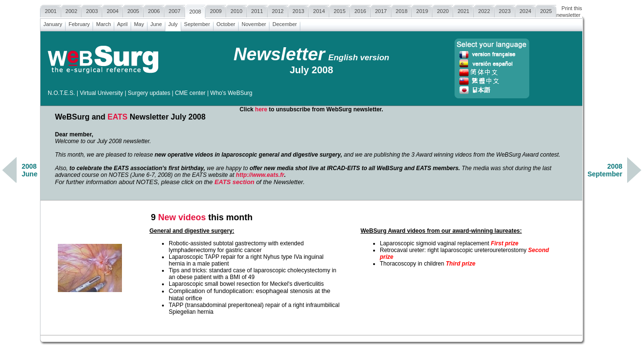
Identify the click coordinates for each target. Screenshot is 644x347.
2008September (605, 170)
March (103, 23)
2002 (71, 10)
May (139, 23)
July (173, 23)
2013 (298, 10)
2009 (215, 10)
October (226, 23)
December (284, 23)
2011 (257, 10)
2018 (401, 10)
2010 (236, 10)
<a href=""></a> (311, 185)
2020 (442, 10)
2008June (30, 170)
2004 (112, 10)
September (197, 23)
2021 (463, 10)
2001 (50, 10)
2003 (91, 10)
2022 (484, 10)
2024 (525, 10)
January (52, 23)
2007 (174, 10)
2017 (381, 10)
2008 (195, 10)
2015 (339, 10)
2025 (546, 10)
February (79, 23)
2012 (278, 10)
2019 (422, 10)
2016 (360, 10)
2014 (319, 10)
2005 (133, 10)
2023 (505, 10)
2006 (154, 10)
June (156, 23)
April (122, 23)
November (254, 23)
